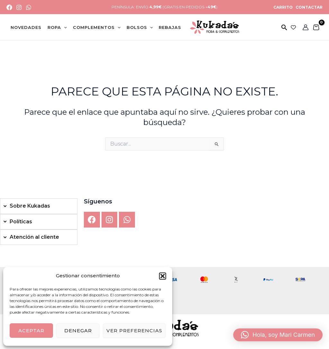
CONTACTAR (309, 7)
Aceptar (31, 330)
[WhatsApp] (28, 7)
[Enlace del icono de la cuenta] (305, 27)
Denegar (78, 330)
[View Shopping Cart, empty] (316, 27)
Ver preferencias (134, 330)
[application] (64, 27)
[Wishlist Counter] (293, 27)
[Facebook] (9, 7)
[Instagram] (19, 7)
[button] (162, 276)
